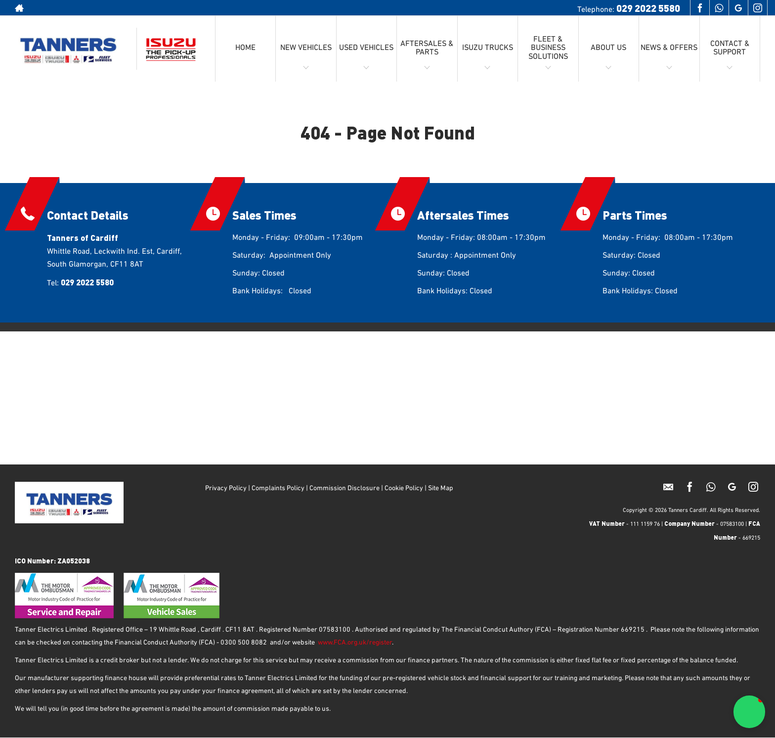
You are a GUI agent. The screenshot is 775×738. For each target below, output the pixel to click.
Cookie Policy (404, 488)
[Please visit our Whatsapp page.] (719, 8)
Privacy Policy (226, 488)
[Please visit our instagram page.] (757, 8)
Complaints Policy (277, 488)
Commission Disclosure (344, 488)
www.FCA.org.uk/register (355, 642)
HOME (245, 48)
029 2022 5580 (648, 7)
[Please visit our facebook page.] (699, 8)
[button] (749, 711)
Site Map (441, 488)
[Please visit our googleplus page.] (738, 8)
